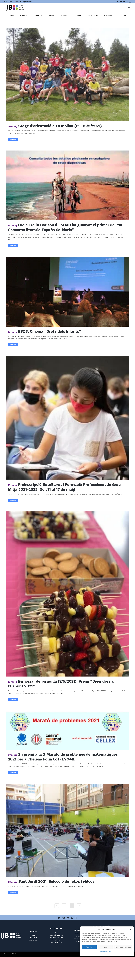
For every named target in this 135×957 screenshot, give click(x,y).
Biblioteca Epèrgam (56, 937)
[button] (131, 929)
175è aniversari (56, 940)
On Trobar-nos (79, 939)
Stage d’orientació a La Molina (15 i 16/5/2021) (60, 126)
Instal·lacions (79, 934)
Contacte (79, 941)
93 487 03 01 (7, 2)
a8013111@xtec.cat (23, 2)
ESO (33, 935)
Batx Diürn (33, 937)
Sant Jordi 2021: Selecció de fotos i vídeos (56, 881)
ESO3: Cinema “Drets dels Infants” (49, 331)
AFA (56, 932)
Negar (105, 947)
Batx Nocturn (33, 940)
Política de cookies (105, 951)
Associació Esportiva (56, 935)
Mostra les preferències (123, 947)
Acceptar (89, 947)
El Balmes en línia (78, 936)
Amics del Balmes (56, 942)
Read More (13, 139)
